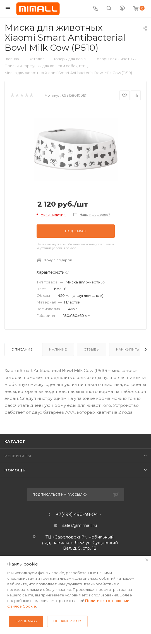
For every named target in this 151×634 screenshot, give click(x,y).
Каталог (14, 441)
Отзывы (92, 349)
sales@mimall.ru (79, 525)
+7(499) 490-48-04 (77, 514)
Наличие (58, 349)
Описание (21, 349)
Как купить (127, 349)
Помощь (15, 470)
